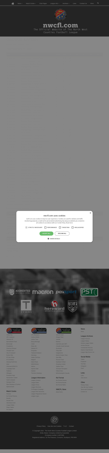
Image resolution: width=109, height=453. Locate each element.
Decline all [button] (62, 233)
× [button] (90, 213)
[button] (54, 239)
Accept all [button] (46, 233)
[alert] (54, 226)
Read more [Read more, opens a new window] (69, 223)
